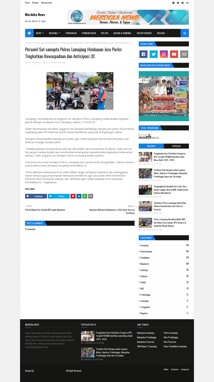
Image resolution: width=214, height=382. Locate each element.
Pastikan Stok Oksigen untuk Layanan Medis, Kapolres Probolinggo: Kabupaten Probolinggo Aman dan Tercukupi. (170, 173)
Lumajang (164, 245)
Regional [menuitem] (53, 33)
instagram (185, 369)
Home (27, 2)
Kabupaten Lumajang (145, 332)
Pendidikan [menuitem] (71, 33)
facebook (174, 369)
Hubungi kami (46, 2)
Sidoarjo (164, 276)
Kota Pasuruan (170, 341)
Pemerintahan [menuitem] (89, 33)
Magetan (164, 313)
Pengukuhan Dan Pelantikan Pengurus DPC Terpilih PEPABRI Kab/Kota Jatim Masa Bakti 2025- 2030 (170, 157)
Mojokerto (164, 263)
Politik (164, 282)
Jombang (164, 270)
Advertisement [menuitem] (144, 33)
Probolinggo (164, 294)
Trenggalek (164, 307)
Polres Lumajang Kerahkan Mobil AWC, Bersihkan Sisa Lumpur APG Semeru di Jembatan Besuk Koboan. (170, 222)
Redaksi (35, 2)
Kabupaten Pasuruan (145, 341)
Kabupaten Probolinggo (146, 337)
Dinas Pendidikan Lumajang (175, 346)
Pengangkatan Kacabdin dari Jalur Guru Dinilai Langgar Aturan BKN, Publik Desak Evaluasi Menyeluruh (171, 190)
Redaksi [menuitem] (161, 33)
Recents (151, 146)
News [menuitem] (38, 33)
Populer (176, 146)
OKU (164, 288)
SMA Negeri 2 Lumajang (147, 346)
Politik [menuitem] (104, 33)
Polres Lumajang (171, 332)
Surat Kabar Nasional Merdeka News (50, 370)
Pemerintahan (164, 251)
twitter (166, 369)
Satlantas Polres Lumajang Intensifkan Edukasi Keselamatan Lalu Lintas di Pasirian (170, 206)
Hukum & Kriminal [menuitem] (122, 33)
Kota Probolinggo (171, 337)
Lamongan (164, 301)
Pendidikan (164, 257)
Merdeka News (35, 14)
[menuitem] (29, 33)
